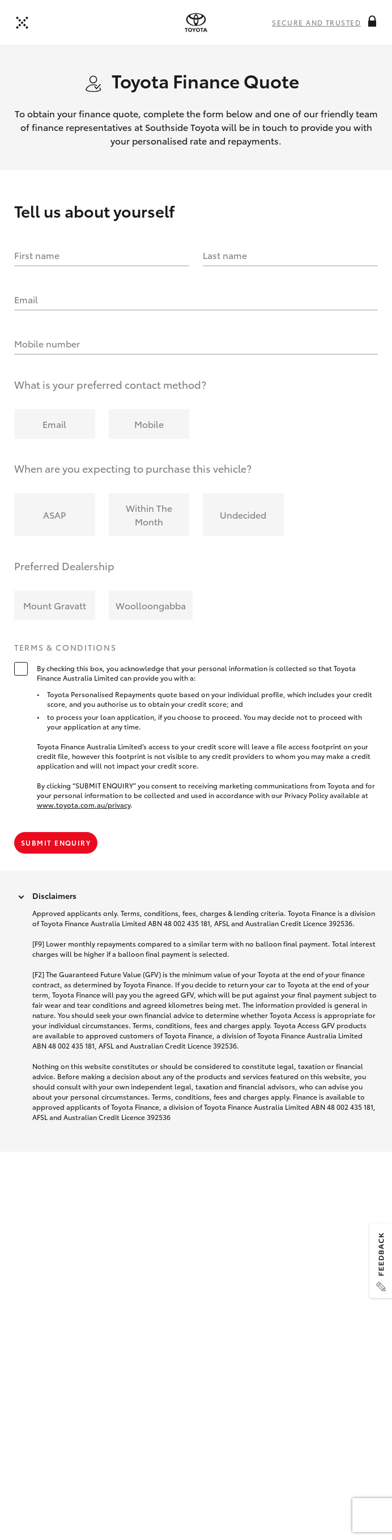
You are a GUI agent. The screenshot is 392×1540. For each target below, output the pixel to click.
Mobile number (47, 343)
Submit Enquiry (56, 842)
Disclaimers (54, 895)
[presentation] (196, 22)
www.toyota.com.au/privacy (83, 804)
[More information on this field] (372, 21)
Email (26, 299)
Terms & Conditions (65, 648)
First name (36, 254)
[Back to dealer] (22, 22)
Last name (225, 254)
